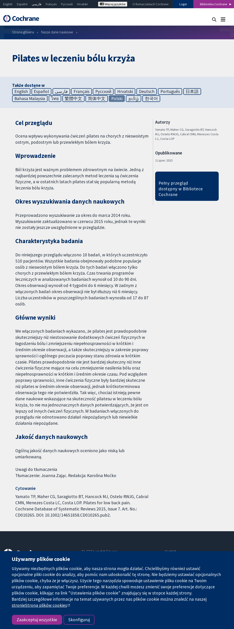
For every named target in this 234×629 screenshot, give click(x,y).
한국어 (151, 98)
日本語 (192, 91)
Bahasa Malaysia (29, 98)
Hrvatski (82, 4)
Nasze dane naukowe (57, 32)
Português (170, 91)
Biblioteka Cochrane (213, 4)
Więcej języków (112, 4)
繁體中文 (73, 98)
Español (22, 4)
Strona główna (23, 32)
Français (51, 4)
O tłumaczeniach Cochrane (150, 4)
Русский (67, 4)
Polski (116, 98)
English (7, 4)
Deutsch (146, 91)
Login (183, 4)
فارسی (36, 4)
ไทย (55, 98)
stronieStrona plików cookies (39, 605)
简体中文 (96, 98)
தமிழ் (133, 98)
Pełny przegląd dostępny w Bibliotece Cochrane (181, 188)
